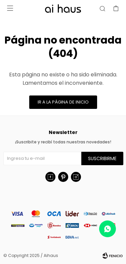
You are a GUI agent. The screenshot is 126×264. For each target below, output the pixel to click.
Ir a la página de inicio (63, 102)
